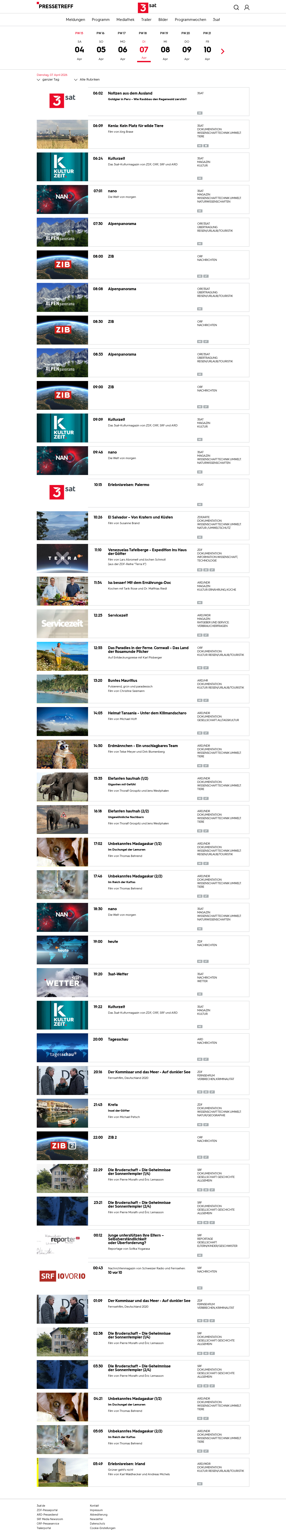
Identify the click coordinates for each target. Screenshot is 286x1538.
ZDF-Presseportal (47, 1510)
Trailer (146, 19)
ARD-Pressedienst (47, 1514)
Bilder (163, 19)
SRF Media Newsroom (50, 1519)
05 (101, 50)
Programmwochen (190, 19)
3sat (216, 19)
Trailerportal (44, 1528)
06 (123, 50)
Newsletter (96, 1519)
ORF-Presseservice (48, 1523)
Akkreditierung (98, 1514)
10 (207, 50)
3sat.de (41, 1505)
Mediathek (125, 19)
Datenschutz (97, 1523)
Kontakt (94, 1505)
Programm (101, 19)
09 (187, 50)
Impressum (96, 1510)
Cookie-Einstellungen (102, 1528)
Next (221, 51)
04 (79, 50)
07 (144, 50)
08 (165, 50)
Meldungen (75, 19)
